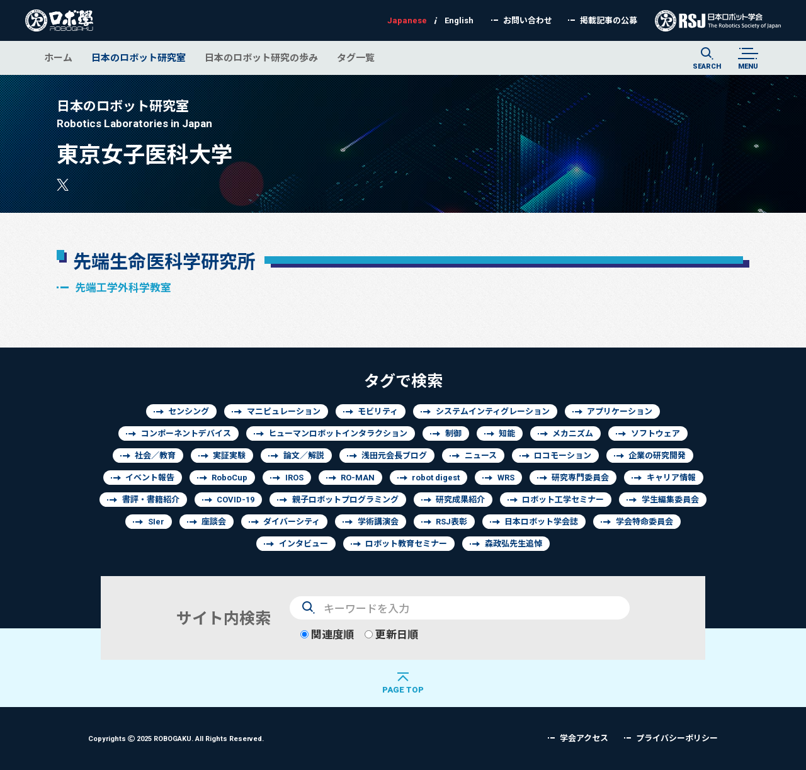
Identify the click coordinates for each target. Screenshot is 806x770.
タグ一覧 (356, 57)
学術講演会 (378, 522)
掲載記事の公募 (608, 20)
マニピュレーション (284, 411)
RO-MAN (358, 477)
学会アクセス (584, 738)
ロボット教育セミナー (406, 544)
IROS (294, 477)
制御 (453, 433)
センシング (188, 411)
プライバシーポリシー (677, 738)
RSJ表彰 (451, 522)
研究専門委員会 (580, 477)
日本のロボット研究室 (138, 57)
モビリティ (378, 411)
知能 (507, 433)
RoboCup (229, 477)
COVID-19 (235, 499)
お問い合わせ (527, 20)
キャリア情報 (671, 477)
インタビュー (303, 544)
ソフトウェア (655, 433)
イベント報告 (149, 477)
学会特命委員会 (644, 522)
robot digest (436, 477)
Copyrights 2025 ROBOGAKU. (176, 738)
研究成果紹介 (460, 499)
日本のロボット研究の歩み (261, 57)
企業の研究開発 (657, 455)
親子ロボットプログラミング (345, 499)
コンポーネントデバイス (186, 433)
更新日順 (391, 634)
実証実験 (229, 455)
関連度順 (327, 634)
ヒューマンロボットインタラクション (337, 433)
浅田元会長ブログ (394, 455)
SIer (156, 522)
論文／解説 (303, 455)
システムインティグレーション (493, 411)
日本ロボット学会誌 (541, 522)
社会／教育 (155, 455)
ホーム (58, 57)
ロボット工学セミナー (563, 499)
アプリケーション (619, 411)
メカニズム (572, 433)
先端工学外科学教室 (123, 287)
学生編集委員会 (670, 499)
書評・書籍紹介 (150, 499)
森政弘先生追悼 (513, 544)
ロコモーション (562, 455)
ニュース (481, 455)
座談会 (214, 522)
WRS (505, 477)
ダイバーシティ (291, 522)
